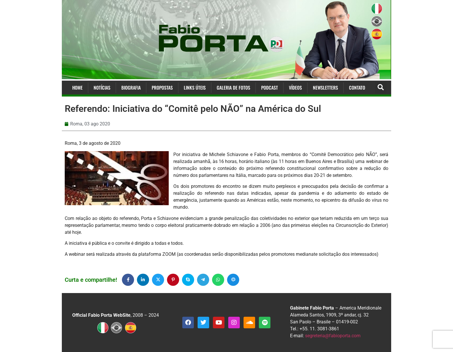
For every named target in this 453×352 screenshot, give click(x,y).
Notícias (102, 87)
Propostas (162, 87)
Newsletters (325, 87)
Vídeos (295, 87)
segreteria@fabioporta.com (333, 335)
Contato (357, 87)
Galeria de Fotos (233, 87)
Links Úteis (195, 87)
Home (77, 87)
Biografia (131, 87)
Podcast (269, 87)
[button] (380, 87)
